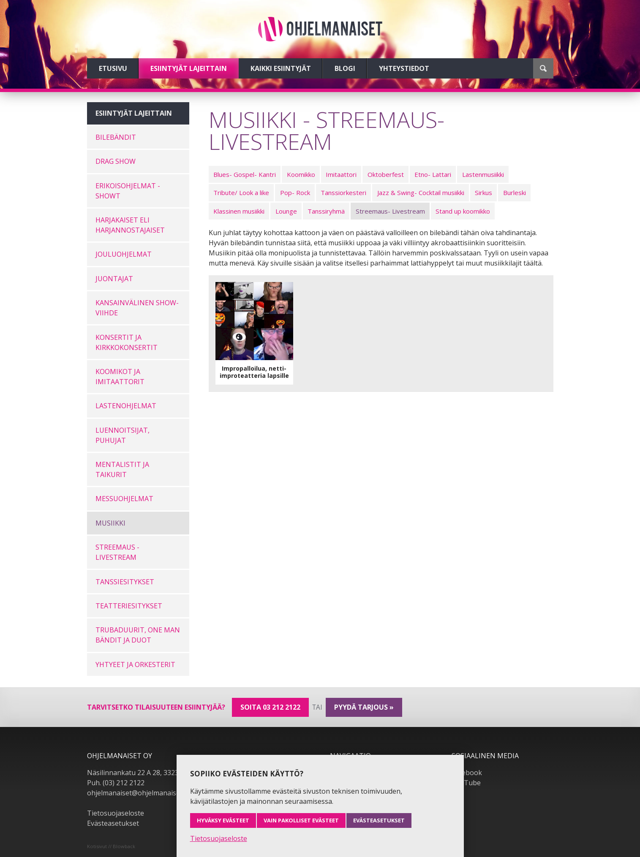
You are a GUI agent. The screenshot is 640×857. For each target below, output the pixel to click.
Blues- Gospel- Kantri (244, 174)
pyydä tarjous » (364, 707)
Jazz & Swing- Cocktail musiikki (420, 192)
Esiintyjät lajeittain (188, 68)
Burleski (514, 192)
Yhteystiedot (404, 68)
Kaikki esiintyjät (281, 68)
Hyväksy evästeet (223, 820)
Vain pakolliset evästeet (301, 820)
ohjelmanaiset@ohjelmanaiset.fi (137, 792)
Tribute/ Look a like (241, 192)
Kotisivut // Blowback (111, 846)
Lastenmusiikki (483, 174)
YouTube (466, 782)
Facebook (467, 772)
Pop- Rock (295, 192)
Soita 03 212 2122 (270, 707)
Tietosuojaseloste (115, 813)
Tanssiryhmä (326, 211)
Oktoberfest (386, 174)
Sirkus (483, 192)
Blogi (345, 68)
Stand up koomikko (463, 211)
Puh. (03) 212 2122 (115, 782)
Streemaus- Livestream (390, 211)
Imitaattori (341, 174)
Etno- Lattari (432, 174)
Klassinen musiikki (238, 211)
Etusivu (113, 68)
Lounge (286, 211)
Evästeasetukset (113, 823)
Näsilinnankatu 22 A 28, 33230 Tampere (150, 772)
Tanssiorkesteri (343, 192)
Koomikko (301, 174)
